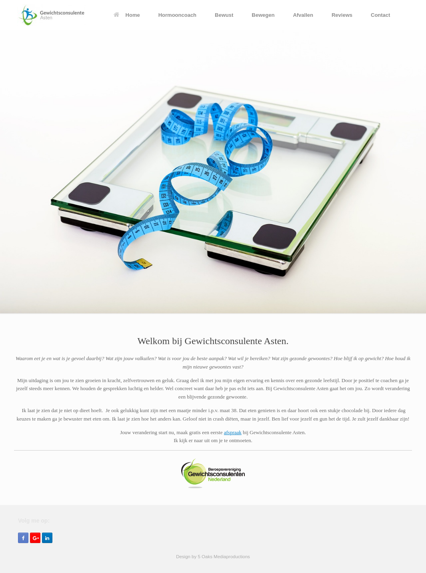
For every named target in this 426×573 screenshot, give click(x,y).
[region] (213, 172)
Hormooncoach (177, 15)
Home (127, 15)
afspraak (233, 432)
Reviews (342, 15)
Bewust (224, 15)
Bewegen (263, 15)
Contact (380, 15)
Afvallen (303, 15)
